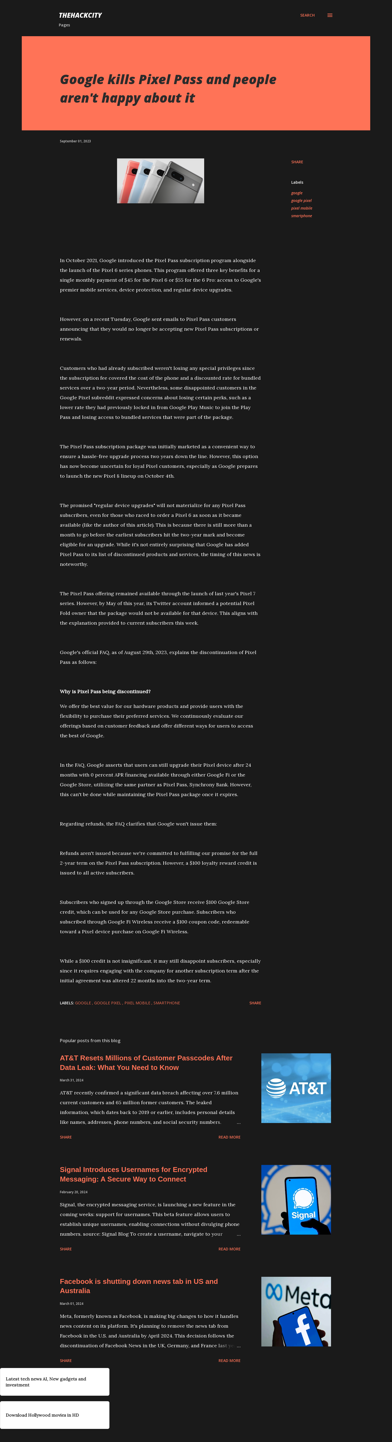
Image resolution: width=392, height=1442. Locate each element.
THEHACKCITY (80, 15)
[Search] (307, 15)
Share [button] (297, 161)
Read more (230, 1137)
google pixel (301, 200)
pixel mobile (301, 208)
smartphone (301, 215)
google (296, 192)
